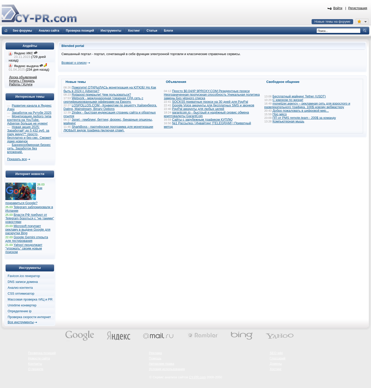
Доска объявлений (23, 77)
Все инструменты (21, 322)
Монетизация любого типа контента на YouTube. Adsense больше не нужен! (29, 120)
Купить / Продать (22, 81)
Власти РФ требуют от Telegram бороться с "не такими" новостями (29, 218)
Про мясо (280, 114)
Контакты (35, 364)
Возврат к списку (74, 63)
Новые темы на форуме (332, 21)
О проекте (35, 369)
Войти (337, 8)
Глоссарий (278, 358)
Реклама (155, 353)
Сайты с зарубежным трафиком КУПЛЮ (202, 119)
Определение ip (20, 311)
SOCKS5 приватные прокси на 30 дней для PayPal (210, 102)
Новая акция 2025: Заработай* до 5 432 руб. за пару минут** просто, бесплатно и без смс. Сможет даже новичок (29, 134)
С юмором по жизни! (288, 100)
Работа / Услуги (20, 84)
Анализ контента (20, 288)
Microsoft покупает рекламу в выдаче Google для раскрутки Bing (27, 229)
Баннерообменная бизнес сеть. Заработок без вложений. (29, 148)
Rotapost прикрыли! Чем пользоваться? (101, 94)
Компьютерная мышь (288, 121)
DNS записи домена (23, 282)
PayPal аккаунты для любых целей (198, 109)
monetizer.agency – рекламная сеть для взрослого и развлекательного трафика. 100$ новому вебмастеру (307, 105)
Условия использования (167, 369)
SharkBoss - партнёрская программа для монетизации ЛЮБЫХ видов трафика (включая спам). (108, 128)
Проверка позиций (42, 353)
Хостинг (276, 369)
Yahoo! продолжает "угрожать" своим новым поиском (23, 248)
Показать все (17, 159)
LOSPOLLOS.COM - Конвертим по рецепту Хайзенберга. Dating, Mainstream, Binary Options (110, 107)
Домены (276, 364)
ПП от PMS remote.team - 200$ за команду (304, 118)
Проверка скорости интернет (29, 317)
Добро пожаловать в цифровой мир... (301, 110)
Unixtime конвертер (22, 305)
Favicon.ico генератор (24, 276)
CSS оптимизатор (21, 293)
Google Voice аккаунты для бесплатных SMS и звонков (213, 105)
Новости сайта (39, 358)
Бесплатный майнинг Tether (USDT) (299, 96)
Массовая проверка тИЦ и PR (30, 299)
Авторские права (161, 364)
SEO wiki (276, 353)
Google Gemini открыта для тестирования (26, 239)
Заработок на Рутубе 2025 (31, 113)
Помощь (155, 358)
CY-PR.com (197, 377)
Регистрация (357, 8)
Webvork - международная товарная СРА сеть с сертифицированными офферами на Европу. (103, 100)
